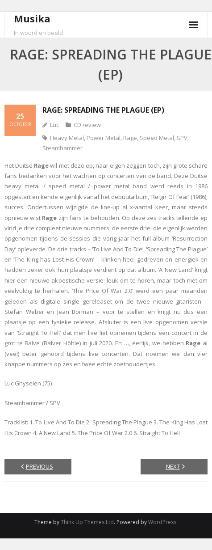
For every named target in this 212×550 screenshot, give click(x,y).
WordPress (162, 522)
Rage (130, 138)
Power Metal (104, 138)
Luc (54, 125)
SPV (182, 138)
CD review (87, 125)
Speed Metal (157, 138)
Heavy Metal (67, 138)
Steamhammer (62, 148)
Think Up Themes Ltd (87, 522)
